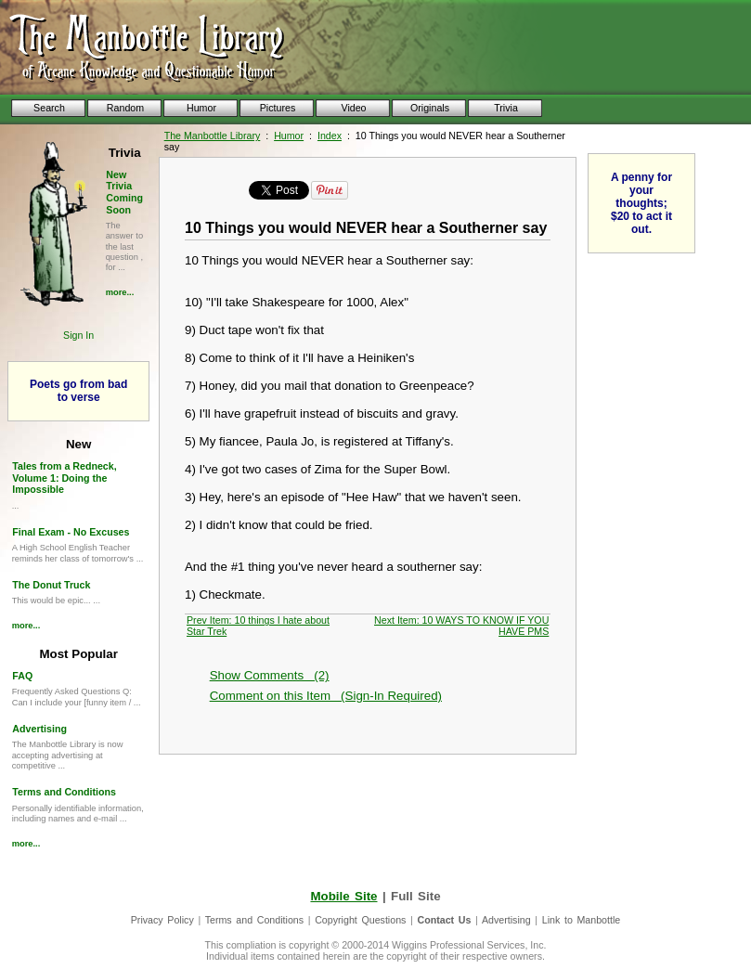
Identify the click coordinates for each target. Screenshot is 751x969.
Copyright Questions (360, 919)
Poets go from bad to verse (78, 391)
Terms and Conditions (64, 791)
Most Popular (78, 654)
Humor (289, 135)
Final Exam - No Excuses (70, 531)
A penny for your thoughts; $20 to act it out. (641, 203)
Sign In (78, 335)
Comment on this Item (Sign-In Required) (326, 696)
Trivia (125, 153)
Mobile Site (343, 896)
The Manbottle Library (212, 135)
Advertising (39, 728)
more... (120, 292)
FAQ (22, 675)
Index (329, 135)
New (78, 444)
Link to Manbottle (581, 919)
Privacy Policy (162, 919)
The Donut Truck (51, 584)
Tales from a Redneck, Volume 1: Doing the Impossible (64, 478)
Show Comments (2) (270, 675)
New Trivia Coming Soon (124, 192)
